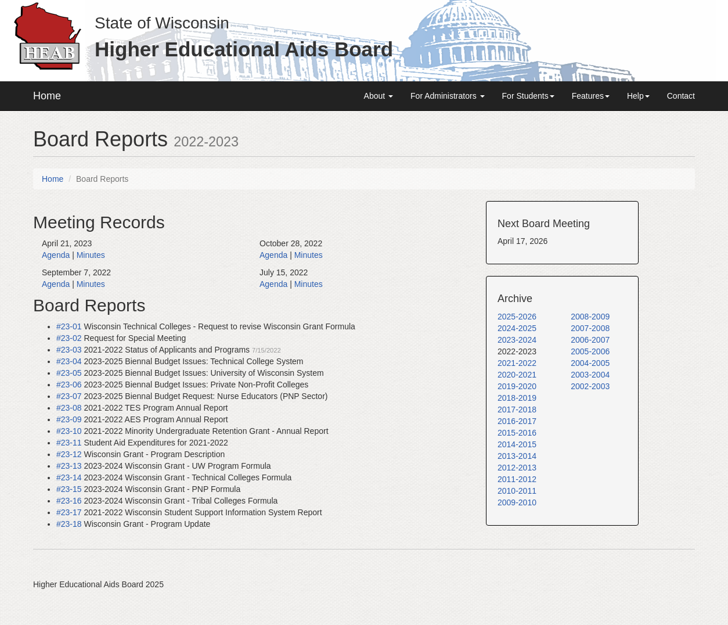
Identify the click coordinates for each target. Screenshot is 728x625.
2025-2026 (517, 316)
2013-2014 (517, 456)
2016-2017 (517, 421)
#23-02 (69, 338)
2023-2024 (517, 339)
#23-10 (69, 431)
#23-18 (69, 524)
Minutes (91, 255)
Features (591, 95)
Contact (681, 95)
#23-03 (69, 349)
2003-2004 (590, 374)
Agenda (56, 255)
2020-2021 (517, 374)
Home (47, 96)
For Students (528, 95)
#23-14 (69, 477)
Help (638, 95)
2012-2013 (517, 467)
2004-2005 (590, 363)
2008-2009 (590, 316)
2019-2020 (517, 386)
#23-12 (69, 454)
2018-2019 (517, 398)
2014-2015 (517, 444)
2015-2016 (517, 432)
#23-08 (69, 407)
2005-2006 (590, 351)
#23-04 (69, 361)
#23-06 (69, 384)
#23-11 (69, 442)
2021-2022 (517, 363)
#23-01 (69, 326)
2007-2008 (590, 328)
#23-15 (69, 489)
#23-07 (69, 396)
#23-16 (69, 500)
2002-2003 (590, 386)
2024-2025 (517, 328)
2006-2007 (590, 339)
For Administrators (447, 95)
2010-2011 (517, 490)
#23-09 (69, 419)
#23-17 (69, 512)
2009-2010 (517, 502)
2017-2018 (517, 409)
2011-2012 (517, 479)
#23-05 (69, 373)
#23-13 (69, 465)
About (378, 95)
